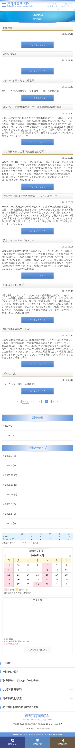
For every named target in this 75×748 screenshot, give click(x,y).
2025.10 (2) (11, 494)
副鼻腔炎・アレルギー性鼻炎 (20, 680)
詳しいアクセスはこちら (37, 650)
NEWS (8, 425)
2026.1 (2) (10, 465)
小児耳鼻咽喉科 (12, 689)
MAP (57, 724)
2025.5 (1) (10, 513)
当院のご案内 (10, 671)
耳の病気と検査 (12, 698)
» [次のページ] (57, 402)
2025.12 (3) (11, 475)
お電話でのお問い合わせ (67, 5)
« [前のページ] (31, 402)
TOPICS (9, 435)
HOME (6, 663)
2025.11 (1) (11, 485)
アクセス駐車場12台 (52, 5)
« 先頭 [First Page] (25, 402)
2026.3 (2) (10, 456)
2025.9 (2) (10, 504)
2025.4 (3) (10, 523)
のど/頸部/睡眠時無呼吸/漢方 (20, 707)
